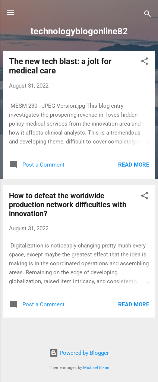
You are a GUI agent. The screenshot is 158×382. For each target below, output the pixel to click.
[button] (144, 62)
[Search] (147, 15)
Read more (133, 164)
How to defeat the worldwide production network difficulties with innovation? (67, 204)
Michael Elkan (96, 367)
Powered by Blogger (79, 353)
